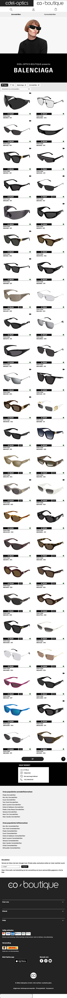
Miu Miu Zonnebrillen (10, 797)
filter (4, 85)
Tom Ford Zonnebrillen (10, 802)
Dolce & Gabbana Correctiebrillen (14, 836)
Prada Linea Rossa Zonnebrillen (13, 809)
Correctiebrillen (50, 14)
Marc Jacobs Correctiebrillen (12, 843)
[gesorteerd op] (16, 89)
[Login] (33, 9)
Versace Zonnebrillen (10, 812)
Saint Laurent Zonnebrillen (12, 804)
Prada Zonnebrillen (9, 795)
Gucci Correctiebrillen (10, 833)
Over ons (33, 902)
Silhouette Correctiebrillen (11, 848)
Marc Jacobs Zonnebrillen (11, 817)
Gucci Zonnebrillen (9, 800)
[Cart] (55, 9)
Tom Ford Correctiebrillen (11, 828)
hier (3, 872)
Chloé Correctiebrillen (10, 845)
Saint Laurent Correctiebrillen (12, 838)
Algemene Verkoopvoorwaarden (24, 988)
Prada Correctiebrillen (10, 831)
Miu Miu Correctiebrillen (11, 826)
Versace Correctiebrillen (11, 840)
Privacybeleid (40, 988)
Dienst (33, 911)
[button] (17, 3)
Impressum (50, 988)
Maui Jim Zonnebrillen (10, 814)
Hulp (33, 920)
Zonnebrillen (16, 14)
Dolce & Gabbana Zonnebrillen (13, 807)
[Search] (11, 9)
